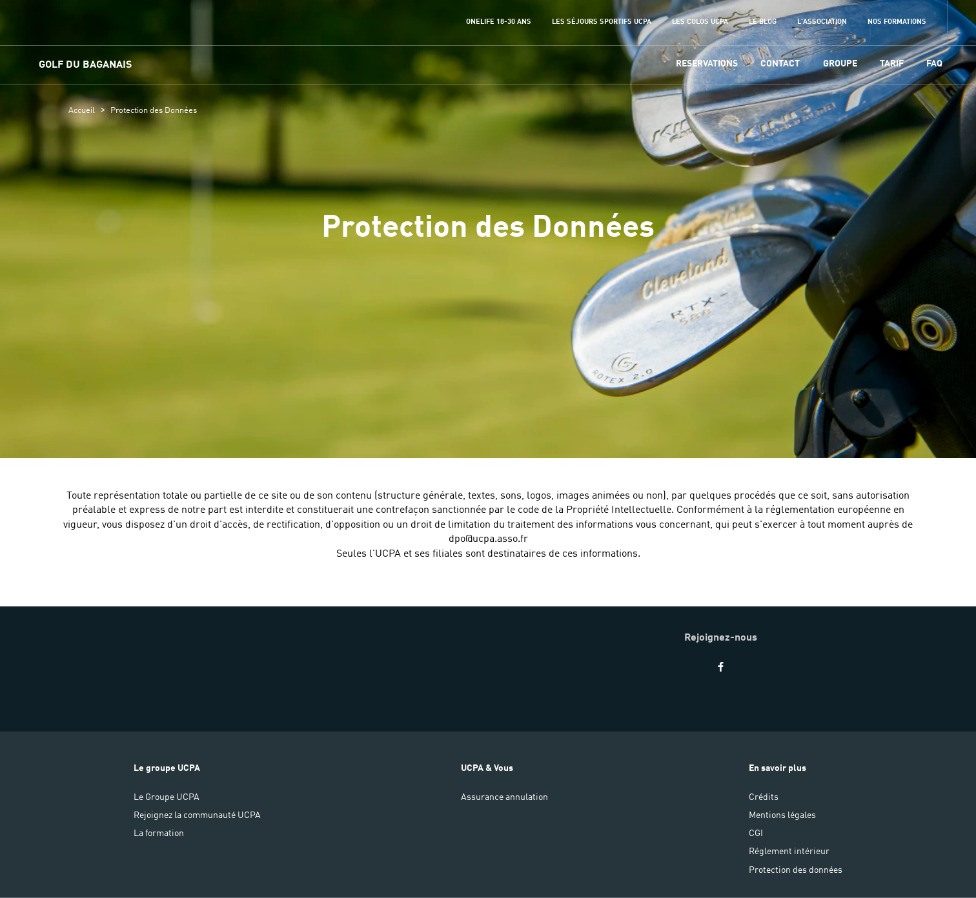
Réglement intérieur (789, 851)
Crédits (763, 797)
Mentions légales (782, 815)
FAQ (934, 63)
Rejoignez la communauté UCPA (197, 815)
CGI (756, 833)
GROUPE (840, 63)
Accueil (81, 110)
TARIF (892, 63)
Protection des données (795, 870)
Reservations (707, 63)
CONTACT (780, 63)
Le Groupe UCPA (166, 797)
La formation (159, 833)
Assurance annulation (504, 797)
